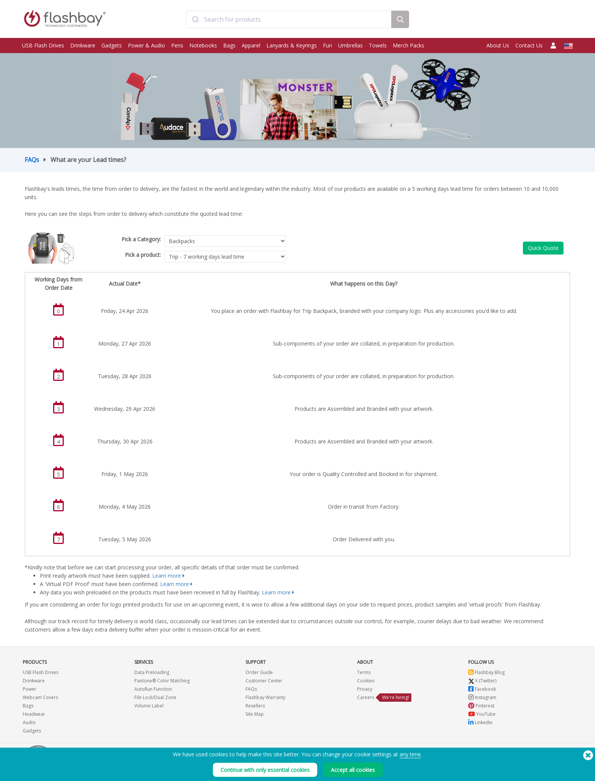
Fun (327, 45)
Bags (229, 45)
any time (410, 755)
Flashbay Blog (486, 672)
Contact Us (529, 45)
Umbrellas (350, 45)
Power (29, 689)
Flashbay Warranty (265, 697)
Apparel (251, 45)
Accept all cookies (353, 770)
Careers (365, 697)
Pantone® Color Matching (162, 680)
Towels (378, 45)
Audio (29, 722)
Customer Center (264, 680)
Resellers (255, 705)
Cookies (366, 680)
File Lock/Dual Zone (155, 697)
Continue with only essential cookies (265, 770)
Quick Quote (543, 247)
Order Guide (259, 672)
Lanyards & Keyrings (291, 45)
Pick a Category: (141, 239)
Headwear (34, 714)
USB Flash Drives (43, 45)
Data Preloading (151, 672)
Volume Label (149, 705)
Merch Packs (408, 45)
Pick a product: (143, 254)
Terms (364, 672)
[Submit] (195, 20)
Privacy (364, 689)
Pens (177, 45)
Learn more (166, 575)
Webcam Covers (40, 697)
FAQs (32, 160)
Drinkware (82, 45)
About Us (497, 45)
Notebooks (203, 45)
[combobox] (288, 20)
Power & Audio (146, 45)
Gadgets (111, 45)
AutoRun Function (153, 689)
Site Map (255, 714)
